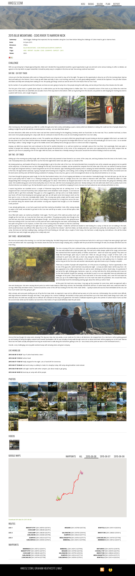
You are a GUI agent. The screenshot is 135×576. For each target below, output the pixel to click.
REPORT (116, 4)
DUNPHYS (48, 50)
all (81, 456)
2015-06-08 (91, 456)
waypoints (71, 456)
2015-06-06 (119, 456)
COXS (42, 50)
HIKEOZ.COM (15, 3)
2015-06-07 (105, 456)
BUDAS (91, 4)
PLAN (108, 4)
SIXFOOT (56, 50)
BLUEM (100, 4)
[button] (58, 497)
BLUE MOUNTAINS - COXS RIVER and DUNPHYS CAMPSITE (42, 48)
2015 (61, 50)
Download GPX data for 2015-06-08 (20, 519)
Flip (10, 57)
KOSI (83, 4)
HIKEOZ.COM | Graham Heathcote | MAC (41, 568)
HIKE (24, 50)
